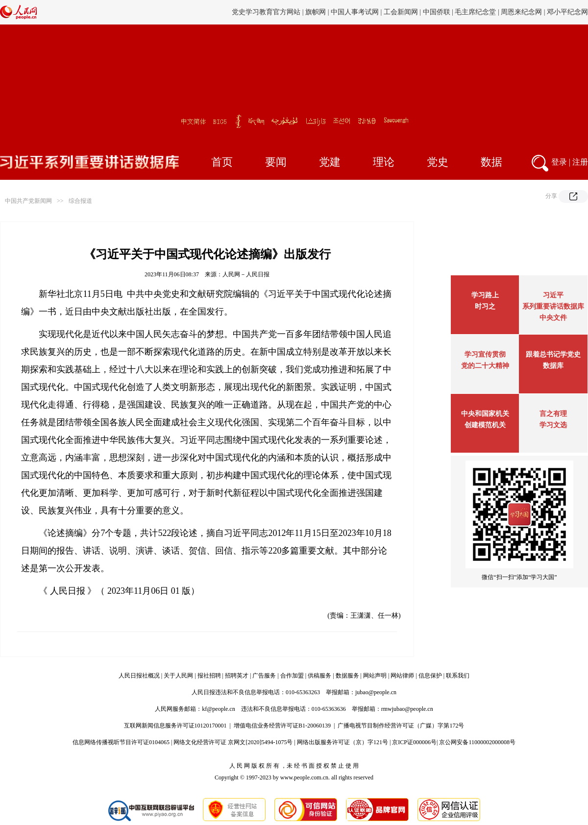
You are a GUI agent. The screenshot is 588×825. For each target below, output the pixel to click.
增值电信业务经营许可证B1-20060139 (282, 725)
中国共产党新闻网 (28, 200)
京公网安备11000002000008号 (477, 742)
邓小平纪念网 (567, 12)
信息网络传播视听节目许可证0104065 (121, 742)
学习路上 (485, 295)
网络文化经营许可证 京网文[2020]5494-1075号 (233, 742)
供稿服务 (319, 675)
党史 (437, 162)
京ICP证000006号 (414, 742)
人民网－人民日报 (246, 274)
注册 (580, 162)
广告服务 (264, 675)
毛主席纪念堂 (475, 12)
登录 (559, 162)
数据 (491, 162)
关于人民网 (178, 675)
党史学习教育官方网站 (267, 12)
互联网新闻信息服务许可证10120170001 (175, 725)
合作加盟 (292, 675)
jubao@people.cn (375, 692)
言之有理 (553, 413)
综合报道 (80, 200)
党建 (330, 162)
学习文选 (553, 425)
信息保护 (430, 675)
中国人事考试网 (355, 12)
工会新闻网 (401, 12)
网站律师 (402, 675)
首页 (222, 162)
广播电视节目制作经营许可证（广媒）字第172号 (401, 725)
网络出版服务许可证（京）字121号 (342, 742)
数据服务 (347, 675)
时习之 (485, 306)
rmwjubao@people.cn (407, 708)
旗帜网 (315, 12)
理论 (383, 162)
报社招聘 (209, 675)
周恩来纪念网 (521, 12)
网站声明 (375, 675)
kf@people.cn (218, 708)
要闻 (276, 162)
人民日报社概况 (139, 675)
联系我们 (457, 675)
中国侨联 (436, 12)
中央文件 (553, 317)
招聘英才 (236, 675)
